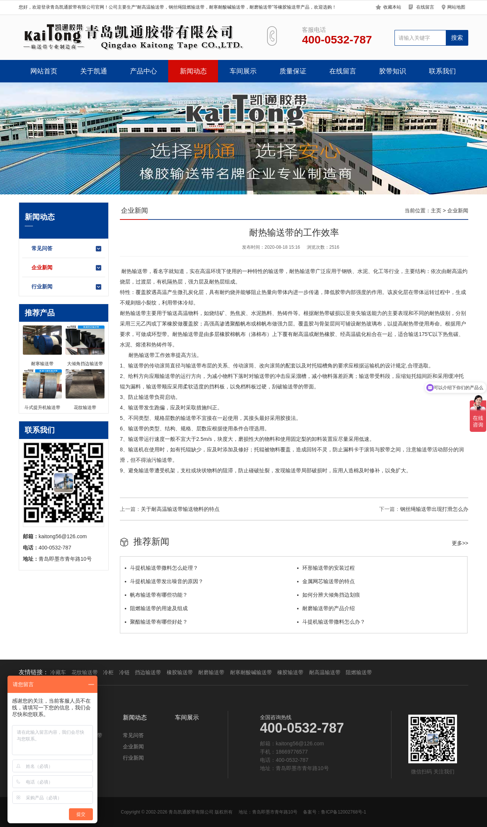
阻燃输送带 (359, 672)
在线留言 (425, 7)
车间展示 (243, 71)
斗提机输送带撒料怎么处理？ (161, 568)
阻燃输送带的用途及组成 (156, 608)
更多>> (460, 543)
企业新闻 (66, 268)
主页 (436, 210)
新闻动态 (193, 71)
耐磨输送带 (211, 672)
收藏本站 (392, 7)
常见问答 (66, 248)
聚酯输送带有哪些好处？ (156, 622)
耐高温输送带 (325, 672)
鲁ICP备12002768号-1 (343, 812)
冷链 (124, 672)
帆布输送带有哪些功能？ (156, 595)
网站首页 (43, 71)
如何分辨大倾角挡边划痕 (328, 595)
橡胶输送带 (180, 672)
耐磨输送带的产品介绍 (326, 608)
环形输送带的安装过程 (326, 568)
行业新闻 (66, 287)
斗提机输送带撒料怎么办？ (331, 622)
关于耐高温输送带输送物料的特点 (180, 509)
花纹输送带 (85, 672)
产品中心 (143, 71)
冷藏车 (58, 672)
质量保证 (292, 71)
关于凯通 (93, 71)
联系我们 (442, 71)
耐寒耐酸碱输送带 (251, 672)
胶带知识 (392, 71)
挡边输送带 (148, 672)
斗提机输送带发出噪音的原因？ (164, 581)
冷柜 (108, 672)
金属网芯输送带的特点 (326, 581)
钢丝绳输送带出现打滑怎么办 (434, 509)
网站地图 (456, 7)
